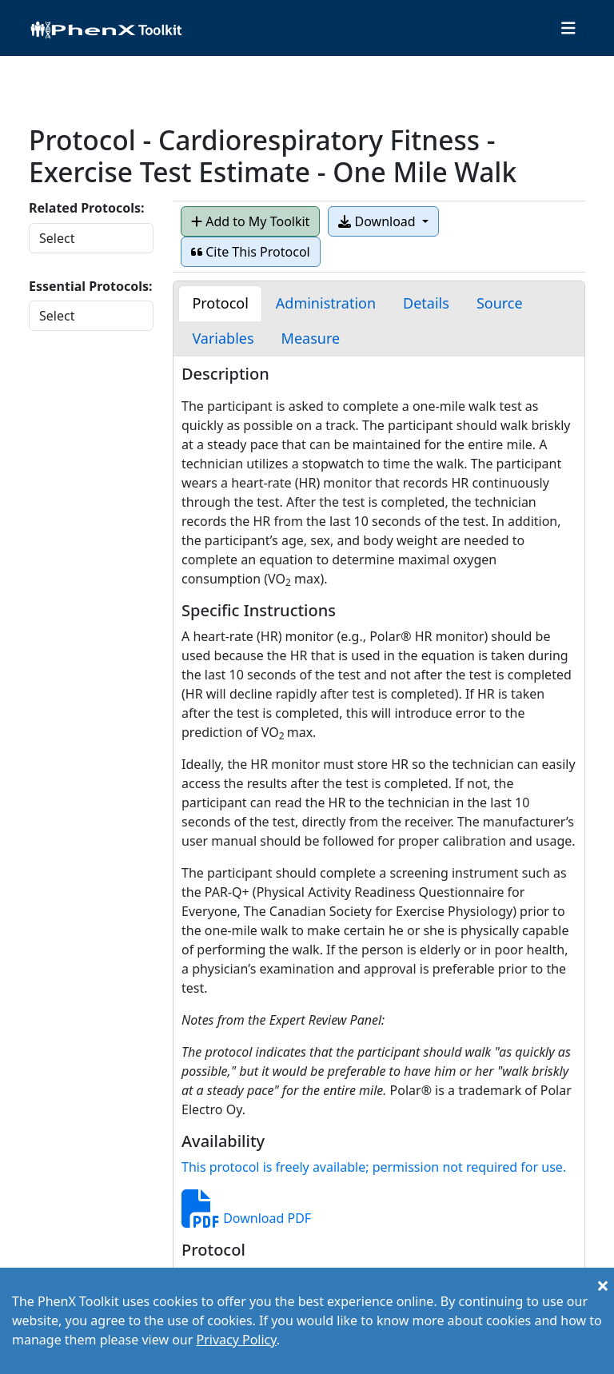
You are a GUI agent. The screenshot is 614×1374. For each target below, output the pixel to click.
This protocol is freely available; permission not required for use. (373, 1167)
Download (378, 221)
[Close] (603, 1285)
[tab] (219, 303)
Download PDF (246, 1218)
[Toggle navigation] (568, 28)
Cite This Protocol (250, 252)
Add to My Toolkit (250, 221)
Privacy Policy (236, 1339)
